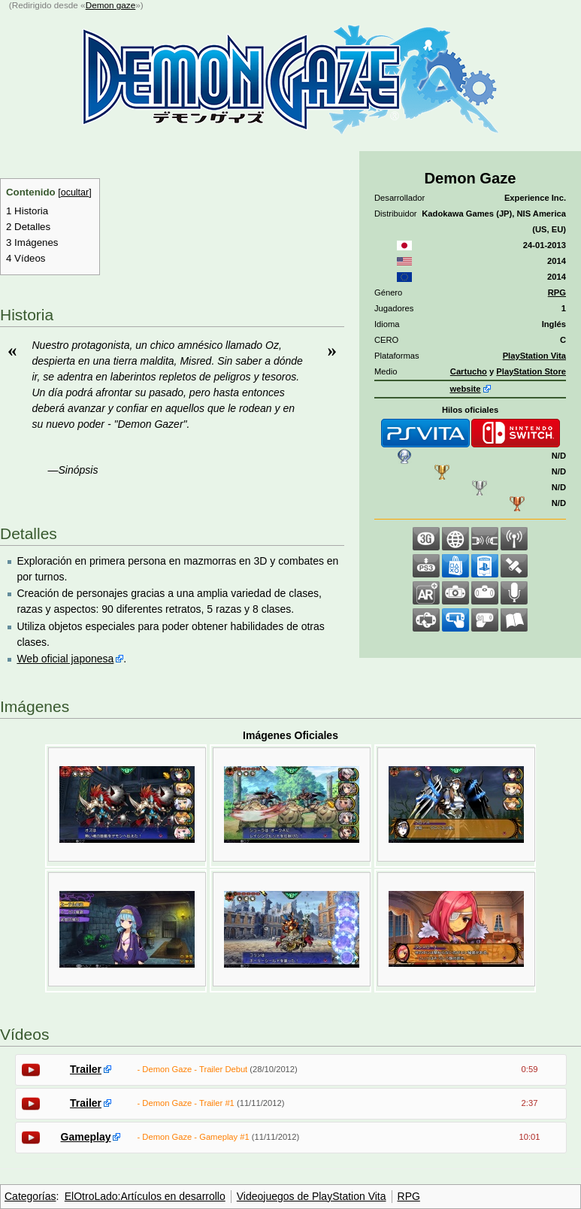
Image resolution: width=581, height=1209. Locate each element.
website (464, 388)
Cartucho (468, 371)
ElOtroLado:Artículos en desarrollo (145, 1196)
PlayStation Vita (534, 355)
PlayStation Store (531, 371)
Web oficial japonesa (65, 659)
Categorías (30, 1196)
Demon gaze (111, 5)
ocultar (75, 192)
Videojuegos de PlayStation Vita (311, 1196)
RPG (557, 292)
